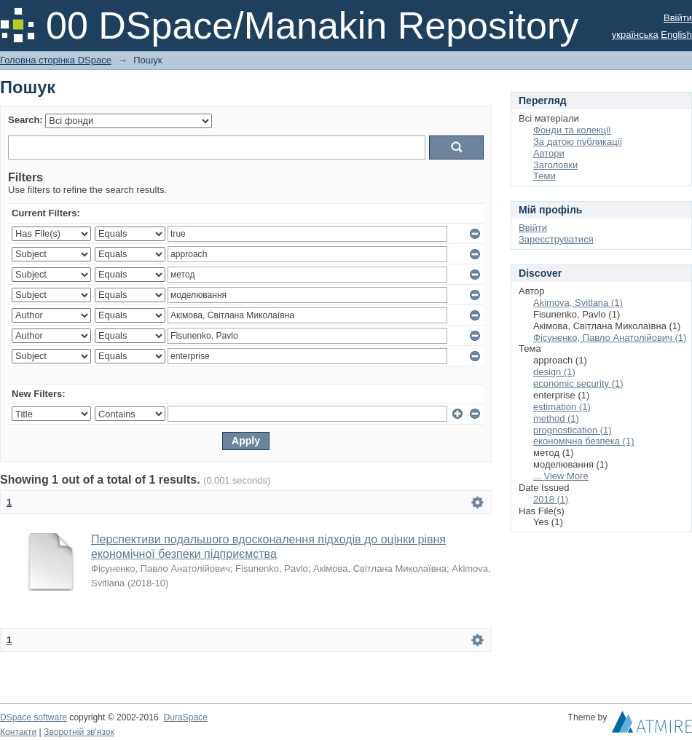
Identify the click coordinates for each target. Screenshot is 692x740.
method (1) (556, 418)
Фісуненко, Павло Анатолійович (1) (609, 337)
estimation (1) (562, 406)
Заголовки (555, 165)
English (676, 34)
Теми (544, 175)
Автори (549, 153)
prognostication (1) (572, 430)
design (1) (554, 371)
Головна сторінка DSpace (55, 60)
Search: (25, 119)
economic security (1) (578, 383)
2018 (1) (550, 499)
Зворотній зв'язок (79, 732)
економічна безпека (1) (583, 441)
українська (635, 34)
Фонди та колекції (572, 130)
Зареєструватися (556, 239)
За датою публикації (577, 141)
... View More (561, 476)
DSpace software (33, 717)
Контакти (18, 732)
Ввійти (678, 17)
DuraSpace (185, 717)
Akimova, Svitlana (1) (578, 302)
